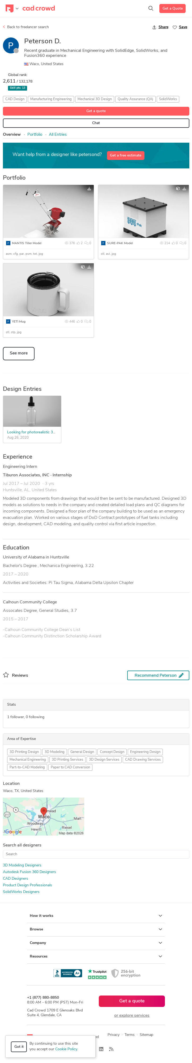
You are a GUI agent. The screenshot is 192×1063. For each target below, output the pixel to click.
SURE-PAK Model (120, 243)
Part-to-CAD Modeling (27, 767)
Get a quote (96, 111)
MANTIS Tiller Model (26, 243)
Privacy (114, 1035)
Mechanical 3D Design (95, 99)
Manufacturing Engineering (51, 99)
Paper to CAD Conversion (70, 767)
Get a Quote (173, 9)
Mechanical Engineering (28, 759)
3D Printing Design (24, 752)
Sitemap (146, 1035)
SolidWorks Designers (21, 892)
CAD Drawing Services (143, 759)
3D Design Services (104, 759)
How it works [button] (96, 916)
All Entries (58, 135)
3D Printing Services (67, 759)
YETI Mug (18, 321)
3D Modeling (55, 752)
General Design (82, 752)
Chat (96, 123)
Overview (12, 135)
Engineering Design (145, 752)
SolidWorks (168, 99)
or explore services (132, 1016)
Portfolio (34, 135)
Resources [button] (96, 956)
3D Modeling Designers (22, 865)
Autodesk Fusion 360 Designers (29, 872)
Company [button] (96, 943)
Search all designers (22, 845)
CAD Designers (15, 879)
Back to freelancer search (26, 27)
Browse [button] (96, 929)
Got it (19, 1047)
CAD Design (14, 99)
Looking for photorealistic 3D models (38, 432)
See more (19, 353)
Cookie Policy (66, 1049)
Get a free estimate (125, 156)
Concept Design (112, 752)
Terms (130, 1035)
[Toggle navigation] (12, 8)
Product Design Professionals (27, 885)
